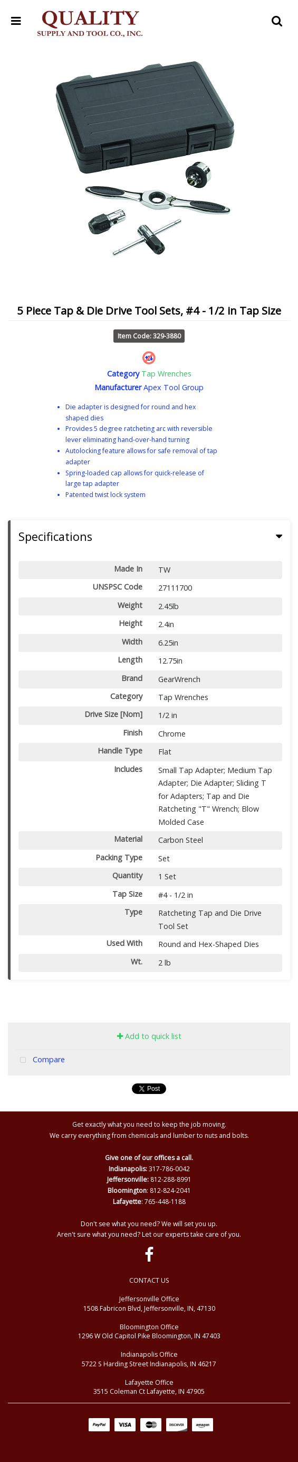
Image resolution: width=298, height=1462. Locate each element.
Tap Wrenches (166, 374)
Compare (40, 1060)
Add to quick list (149, 1036)
